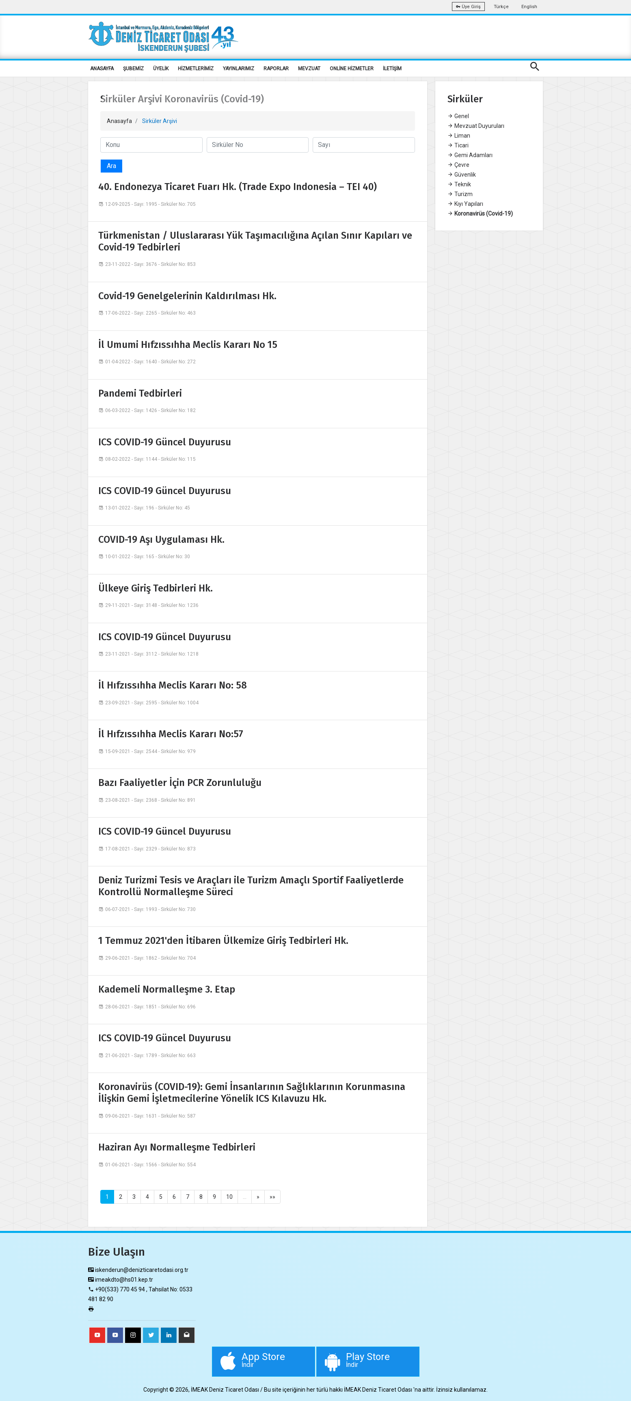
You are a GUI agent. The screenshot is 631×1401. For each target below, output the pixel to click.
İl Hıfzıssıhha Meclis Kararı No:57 (170, 734)
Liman (458, 135)
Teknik (459, 184)
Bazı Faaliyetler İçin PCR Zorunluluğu (179, 782)
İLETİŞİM (392, 68)
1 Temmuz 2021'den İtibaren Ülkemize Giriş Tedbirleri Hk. (223, 940)
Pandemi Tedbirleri (140, 393)
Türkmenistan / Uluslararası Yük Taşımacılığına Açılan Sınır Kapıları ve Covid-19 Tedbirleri (255, 241)
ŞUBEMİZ (133, 68)
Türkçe (501, 6)
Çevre (458, 165)
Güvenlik (461, 174)
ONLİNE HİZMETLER (352, 68)
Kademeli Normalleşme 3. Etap (166, 989)
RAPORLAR (276, 68)
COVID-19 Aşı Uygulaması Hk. (161, 539)
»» (272, 1197)
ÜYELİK (161, 68)
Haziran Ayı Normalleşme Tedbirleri (176, 1147)
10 (229, 1197)
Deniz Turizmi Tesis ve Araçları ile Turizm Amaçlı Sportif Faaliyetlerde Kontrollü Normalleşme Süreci (251, 886)
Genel (458, 116)
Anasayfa (119, 121)
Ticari (458, 145)
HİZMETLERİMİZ (196, 68)
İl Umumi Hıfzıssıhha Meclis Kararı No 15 (187, 344)
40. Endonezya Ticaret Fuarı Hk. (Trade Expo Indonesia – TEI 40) (237, 186)
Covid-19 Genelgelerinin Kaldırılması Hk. (187, 296)
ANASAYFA (102, 68)
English (529, 6)
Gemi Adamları (470, 155)
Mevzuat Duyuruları (475, 126)
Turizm (460, 194)
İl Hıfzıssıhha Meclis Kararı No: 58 (172, 685)
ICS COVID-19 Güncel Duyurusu (164, 442)
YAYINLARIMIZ (238, 68)
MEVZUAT (309, 68)
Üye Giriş (468, 6)
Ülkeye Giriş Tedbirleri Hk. (155, 588)
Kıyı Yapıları (465, 204)
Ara (111, 166)
